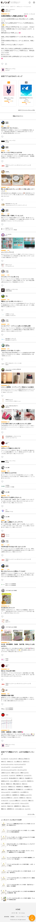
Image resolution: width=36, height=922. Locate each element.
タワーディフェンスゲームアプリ (9, 769)
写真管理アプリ (19, 786)
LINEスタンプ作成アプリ (24, 758)
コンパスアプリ (4, 778)
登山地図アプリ (29, 778)
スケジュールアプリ (5, 792)
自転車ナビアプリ (5, 781)
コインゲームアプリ (5, 767)
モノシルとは (22, 913)
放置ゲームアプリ (15, 772)
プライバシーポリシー (21, 916)
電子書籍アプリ (19, 789)
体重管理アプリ (17, 806)
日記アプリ (28, 797)
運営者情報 (6, 916)
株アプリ (3, 783)
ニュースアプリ (4, 775)
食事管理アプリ (10, 809)
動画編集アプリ (27, 786)
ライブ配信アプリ (18, 761)
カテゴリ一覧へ (31, 814)
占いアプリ (27, 809)
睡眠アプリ (3, 809)
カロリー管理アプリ (5, 803)
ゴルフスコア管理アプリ (7, 797)
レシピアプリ (23, 781)
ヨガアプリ (3, 806)
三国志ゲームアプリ (5, 772)
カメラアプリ (4, 786)
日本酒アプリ (22, 797)
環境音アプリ (9, 783)
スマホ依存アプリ (15, 792)
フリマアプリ (24, 800)
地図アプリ (21, 778)
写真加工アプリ (11, 786)
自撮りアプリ (4, 789)
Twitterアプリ (10, 761)
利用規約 (12, 916)
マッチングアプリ (13, 758)
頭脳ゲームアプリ (24, 772)
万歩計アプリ (10, 806)
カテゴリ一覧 (14, 913)
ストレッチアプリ (15, 803)
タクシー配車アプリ (15, 781)
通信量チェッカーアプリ (26, 795)
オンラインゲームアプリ (20, 764)
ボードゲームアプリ (22, 769)
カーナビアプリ (27, 775)
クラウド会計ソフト (19, 809)
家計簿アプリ (30, 781)
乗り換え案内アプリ (14, 778)
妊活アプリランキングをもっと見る (26, 110)
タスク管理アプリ (24, 792)
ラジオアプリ (12, 775)
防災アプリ (24, 783)
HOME (18, 909)
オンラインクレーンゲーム (7, 764)
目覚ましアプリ (25, 806)
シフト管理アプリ (28, 789)
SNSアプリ (3, 761)
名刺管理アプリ (16, 795)
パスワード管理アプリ (6, 795)
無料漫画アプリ (11, 789)
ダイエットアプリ (24, 803)
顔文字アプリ (26, 761)
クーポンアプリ (4, 800)
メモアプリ (16, 797)
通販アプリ (31, 800)
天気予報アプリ (19, 775)
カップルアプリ (4, 758)
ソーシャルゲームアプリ (17, 767)
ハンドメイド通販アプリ (15, 800)
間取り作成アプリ (17, 783)
